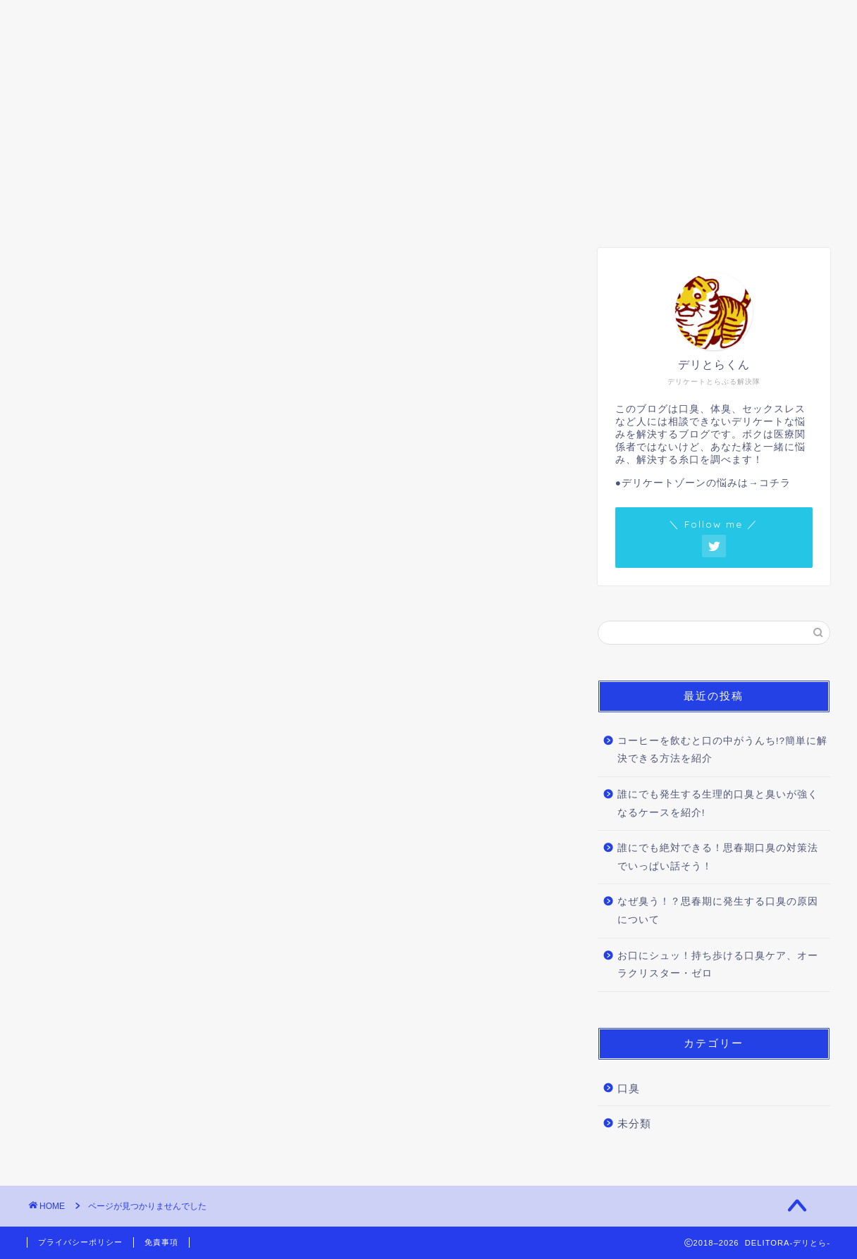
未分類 (98, 891)
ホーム (61, 19)
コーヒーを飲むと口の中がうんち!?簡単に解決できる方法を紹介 (722, 750)
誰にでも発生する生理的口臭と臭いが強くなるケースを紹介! (717, 803)
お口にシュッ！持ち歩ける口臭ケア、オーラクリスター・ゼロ (717, 964)
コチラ (775, 483)
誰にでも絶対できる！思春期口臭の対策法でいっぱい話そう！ (717, 857)
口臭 (124, 19)
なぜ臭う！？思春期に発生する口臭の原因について (717, 910)
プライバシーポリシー (80, 1242)
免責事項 (161, 1242)
